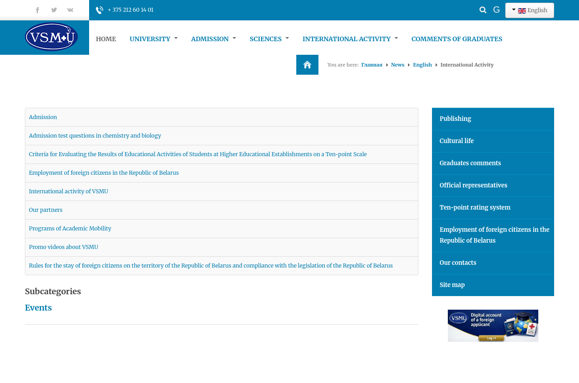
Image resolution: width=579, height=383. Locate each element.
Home (106, 39)
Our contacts (458, 263)
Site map (452, 285)
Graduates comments (470, 163)
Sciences (269, 39)
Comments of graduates (457, 39)
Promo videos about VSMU (63, 247)
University (154, 39)
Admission (213, 39)
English (529, 10)
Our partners (45, 209)
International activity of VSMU (68, 191)
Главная (372, 65)
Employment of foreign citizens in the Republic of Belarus (104, 172)
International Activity (350, 39)
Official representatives (474, 185)
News (398, 65)
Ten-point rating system (475, 207)
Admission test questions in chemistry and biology (95, 135)
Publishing (455, 119)
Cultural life (457, 141)
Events (38, 307)
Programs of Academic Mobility (70, 228)
